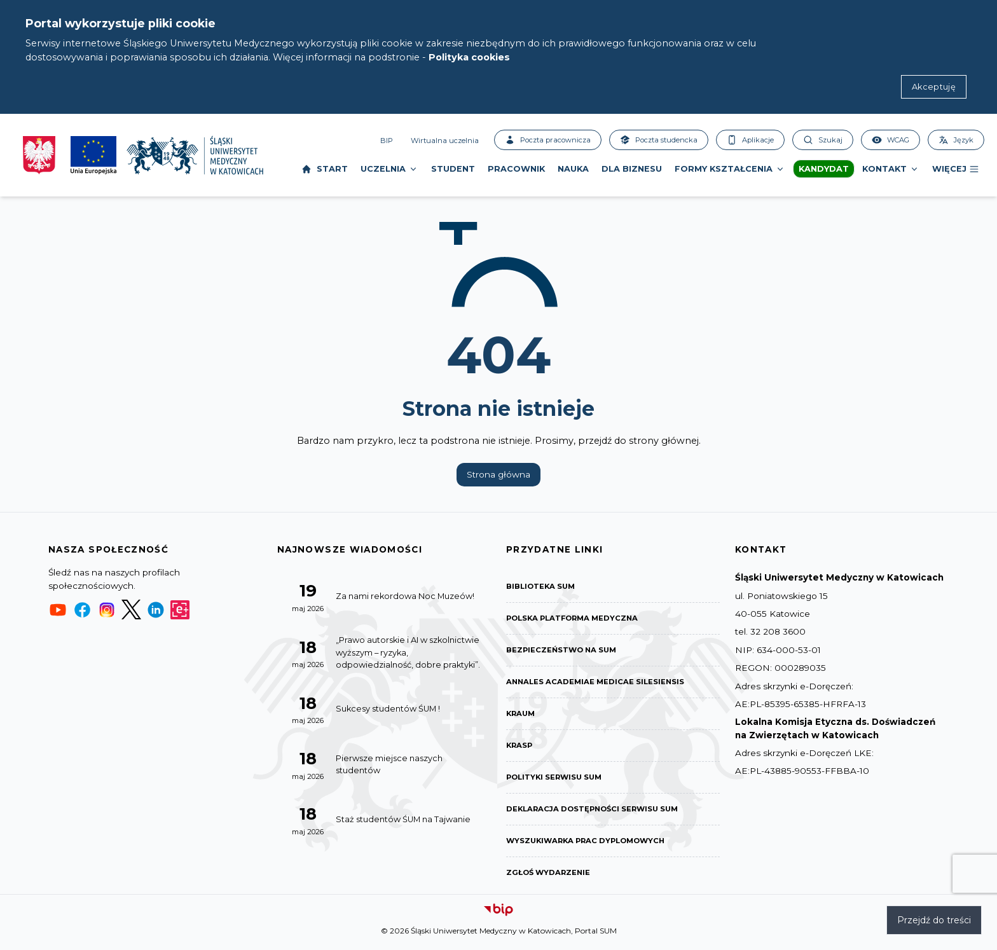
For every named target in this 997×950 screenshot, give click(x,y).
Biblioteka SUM (542, 586)
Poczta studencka (659, 140)
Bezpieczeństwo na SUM (563, 651)
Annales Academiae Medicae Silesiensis (597, 684)
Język (956, 140)
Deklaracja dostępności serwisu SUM (596, 813)
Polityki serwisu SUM (556, 781)
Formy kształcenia (730, 169)
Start (324, 169)
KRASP (520, 749)
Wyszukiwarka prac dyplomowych (590, 846)
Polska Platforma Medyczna (575, 619)
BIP (386, 140)
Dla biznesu (632, 169)
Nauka (573, 169)
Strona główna (498, 474)
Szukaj (822, 140)
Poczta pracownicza (548, 140)
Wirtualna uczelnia (445, 140)
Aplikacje (750, 140)
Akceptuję (934, 87)
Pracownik (516, 169)
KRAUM (521, 716)
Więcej (955, 169)
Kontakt (890, 169)
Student (453, 169)
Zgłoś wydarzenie (549, 878)
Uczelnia (389, 169)
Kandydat (824, 169)
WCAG (890, 140)
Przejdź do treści (934, 920)
